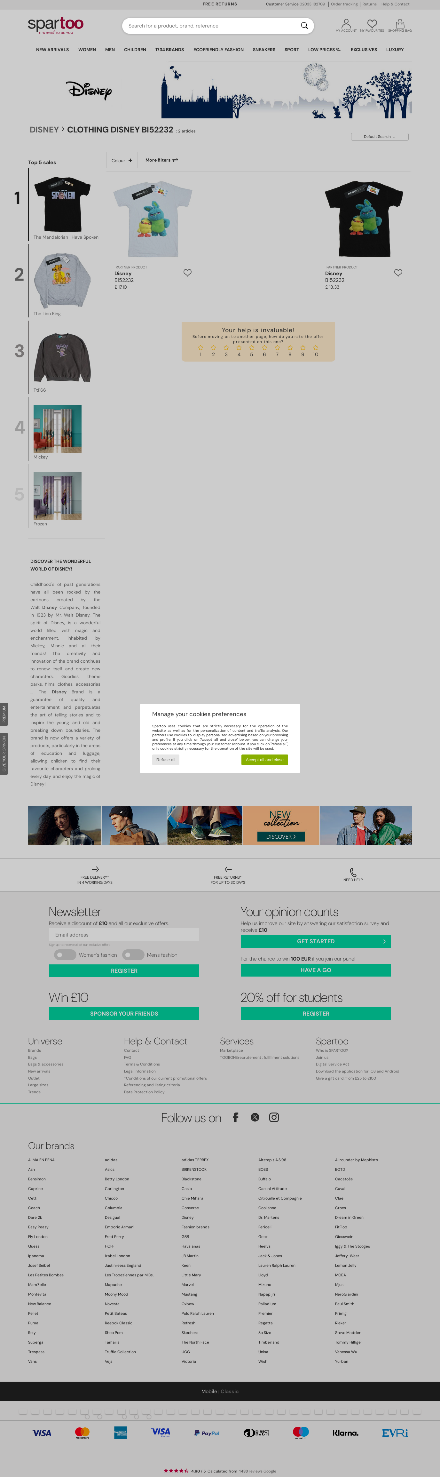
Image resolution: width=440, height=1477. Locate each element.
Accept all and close (265, 759)
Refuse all (165, 759)
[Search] (304, 26)
